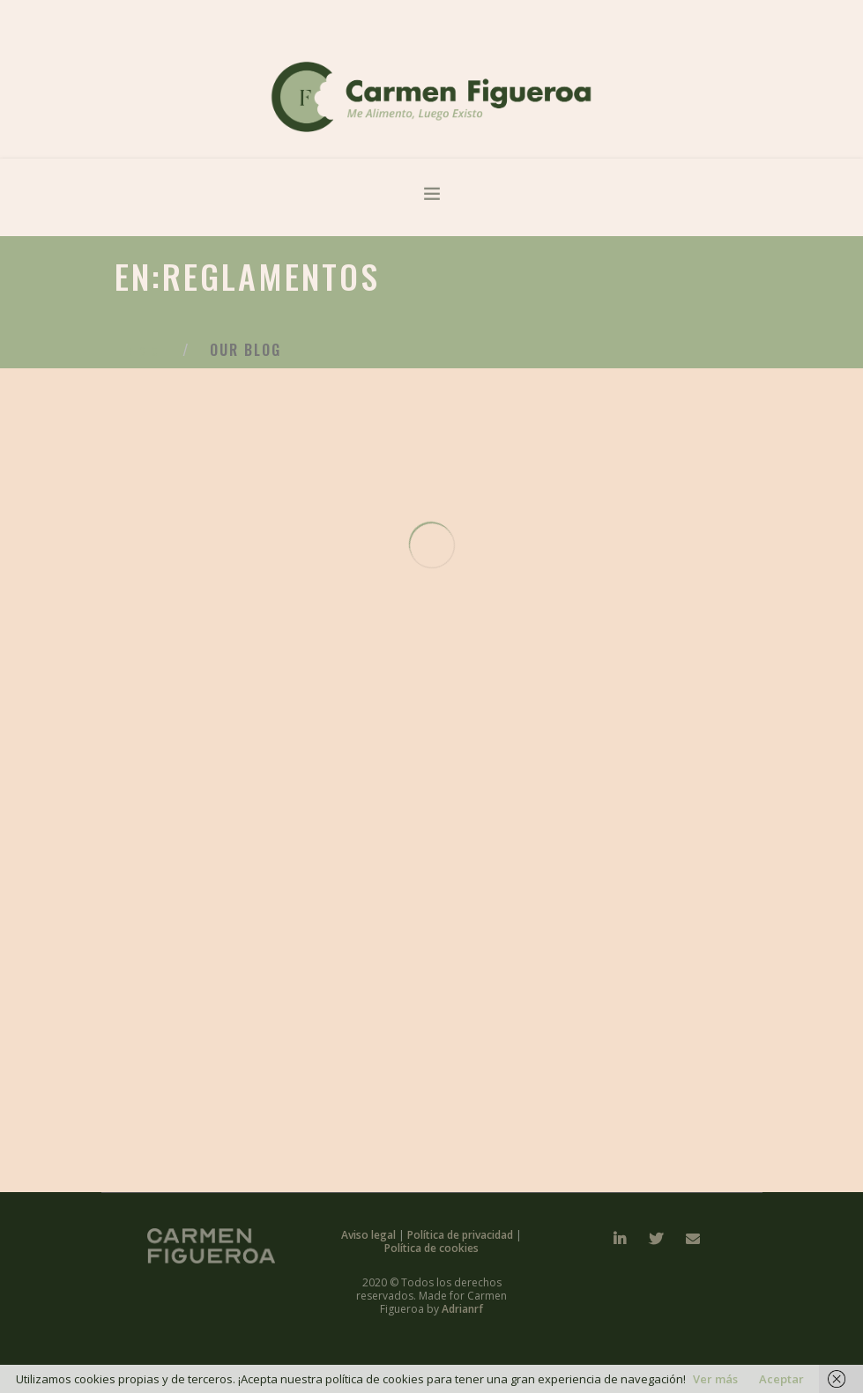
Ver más (715, 1379)
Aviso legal (369, 1234)
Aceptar (781, 1379)
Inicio (141, 352)
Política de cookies (431, 1248)
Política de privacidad (461, 1234)
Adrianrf (462, 1308)
